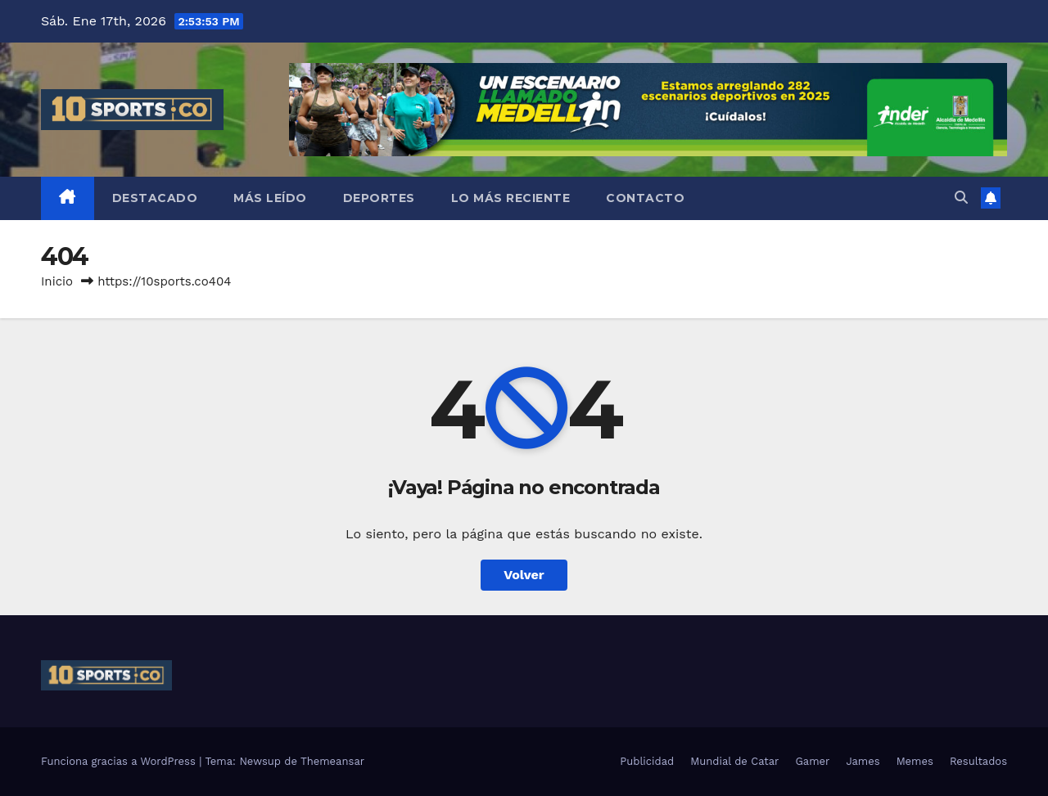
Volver (524, 574)
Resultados (978, 761)
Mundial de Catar (734, 761)
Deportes (379, 198)
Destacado (155, 198)
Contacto (645, 198)
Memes (915, 761)
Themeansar (332, 761)
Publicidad (647, 761)
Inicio (57, 281)
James (862, 761)
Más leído (270, 198)
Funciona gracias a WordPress (120, 761)
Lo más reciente (511, 198)
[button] (961, 197)
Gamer (812, 761)
